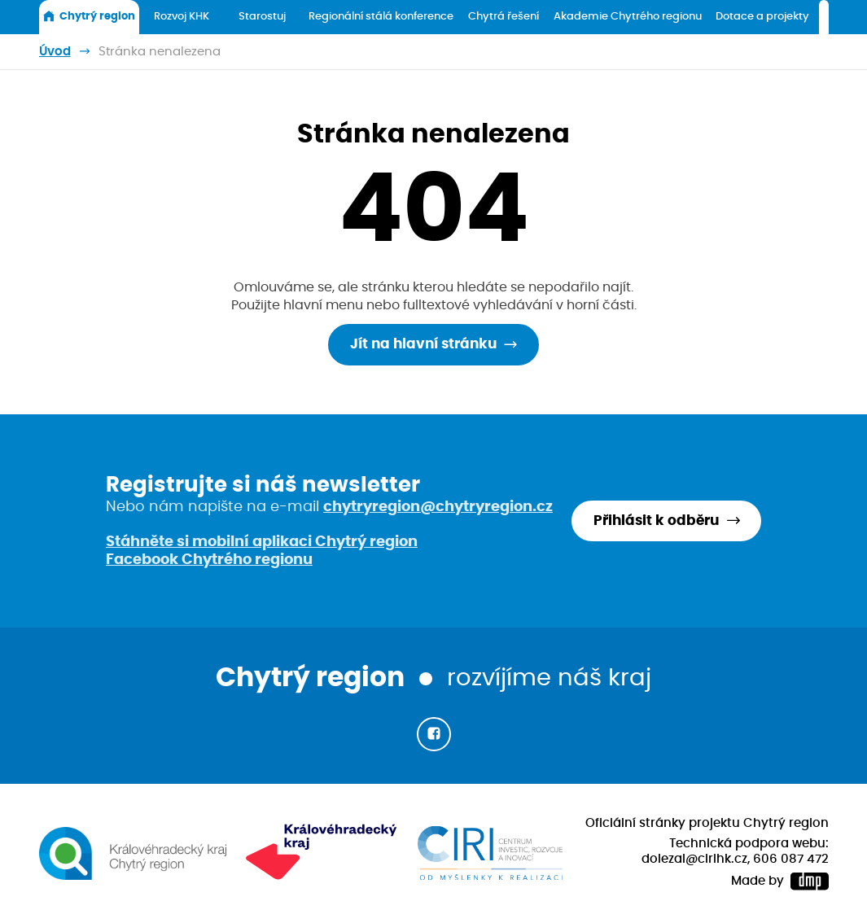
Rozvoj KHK (181, 16)
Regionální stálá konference (381, 16)
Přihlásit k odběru (656, 520)
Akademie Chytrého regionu (628, 16)
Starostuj (262, 16)
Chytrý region (88, 16)
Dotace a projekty (762, 16)
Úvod (55, 52)
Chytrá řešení (503, 16)
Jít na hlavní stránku (423, 344)
